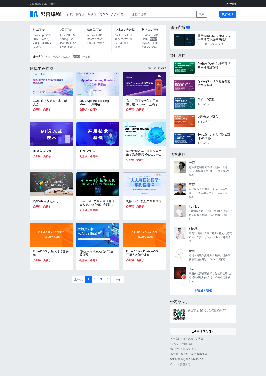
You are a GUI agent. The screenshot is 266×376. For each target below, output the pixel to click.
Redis (154, 43)
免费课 (103, 14)
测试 (154, 46)
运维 (155, 35)
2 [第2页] (95, 279)
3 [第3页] (101, 279)
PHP (68, 35)
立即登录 (231, 3)
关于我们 (175, 338)
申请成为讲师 (203, 291)
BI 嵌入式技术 (42, 151)
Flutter (91, 43)
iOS (100, 35)
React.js (46, 43)
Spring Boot (67, 39)
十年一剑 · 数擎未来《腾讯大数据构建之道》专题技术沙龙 (97, 204)
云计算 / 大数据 (125, 30)
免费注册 (228, 14)
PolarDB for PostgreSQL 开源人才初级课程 (142, 253)
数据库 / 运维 (150, 30)
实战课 (92, 14)
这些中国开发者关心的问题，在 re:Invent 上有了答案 (143, 104)
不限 (48, 56)
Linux (145, 39)
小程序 (100, 43)
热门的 (152, 68)
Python (64, 43)
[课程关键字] (163, 14)
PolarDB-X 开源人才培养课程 (51, 253)
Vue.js (36, 43)
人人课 (117, 14)
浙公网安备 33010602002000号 (188, 354)
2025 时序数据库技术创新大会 (50, 102)
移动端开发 (94, 30)
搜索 (202, 14)
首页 (70, 14)
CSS (48, 35)
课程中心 (55, 3)
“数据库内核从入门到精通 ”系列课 (97, 253)
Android (92, 35)
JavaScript (39, 35)
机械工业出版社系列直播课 (143, 201)
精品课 (80, 14)
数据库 (153, 39)
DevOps (146, 35)
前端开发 (39, 30)
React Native (94, 39)
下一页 (117, 279)
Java (62, 35)
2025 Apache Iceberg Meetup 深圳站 (94, 102)
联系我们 (200, 338)
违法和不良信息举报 (182, 344)
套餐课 (86, 56)
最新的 (162, 68)
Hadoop (123, 43)
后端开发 (66, 30)
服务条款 (188, 338)
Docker (119, 35)
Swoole (64, 46)
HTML (36, 39)
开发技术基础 (88, 151)
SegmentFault (38, 3)
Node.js (46, 39)
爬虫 (72, 46)
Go (74, 35)
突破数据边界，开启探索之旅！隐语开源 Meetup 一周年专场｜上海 (144, 154)
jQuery (37, 46)
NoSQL (146, 46)
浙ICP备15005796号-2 (183, 349)
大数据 (128, 35)
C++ (75, 43)
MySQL (146, 43)
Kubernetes (122, 39)
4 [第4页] (107, 279)
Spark (118, 46)
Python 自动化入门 (45, 201)
